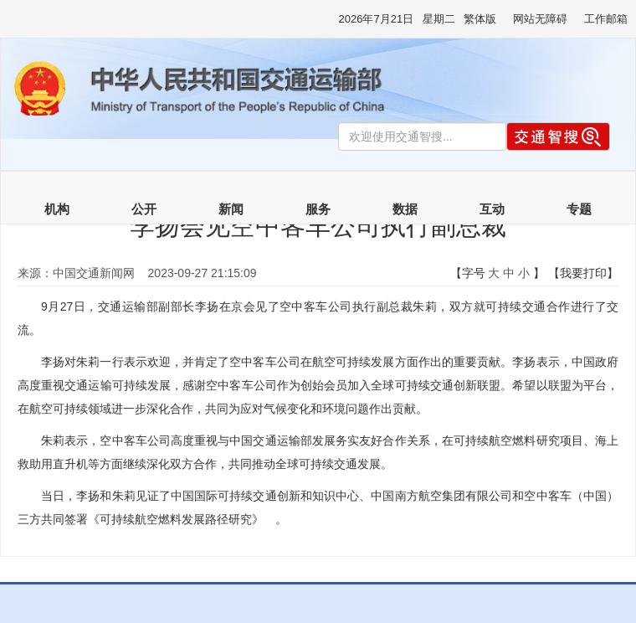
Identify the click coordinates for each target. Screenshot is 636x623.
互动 (492, 209)
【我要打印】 (583, 273)
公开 (143, 209)
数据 (405, 209)
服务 (318, 209)
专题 (579, 209)
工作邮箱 (606, 19)
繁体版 (480, 19)
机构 (56, 209)
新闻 (231, 209)
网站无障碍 (540, 19)
